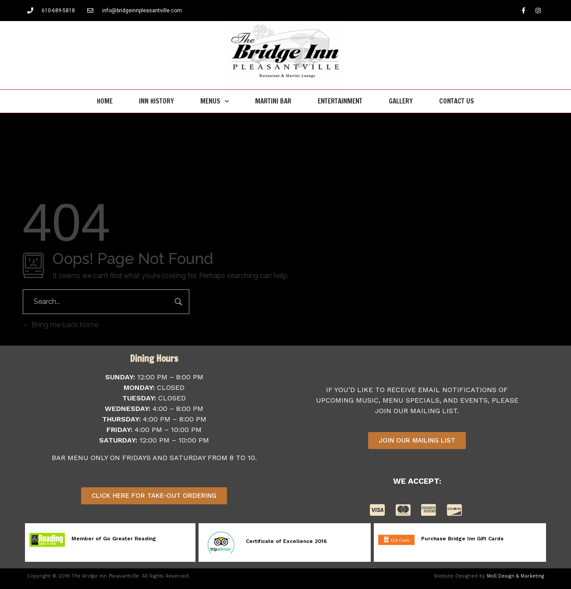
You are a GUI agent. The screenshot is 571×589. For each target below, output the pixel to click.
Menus (214, 101)
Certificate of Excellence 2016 (286, 541)
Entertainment (340, 101)
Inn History (156, 101)
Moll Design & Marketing (515, 576)
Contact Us (456, 101)
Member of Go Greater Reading (113, 538)
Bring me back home (61, 325)
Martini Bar (273, 101)
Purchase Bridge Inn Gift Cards (462, 538)
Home (105, 101)
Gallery (401, 101)
